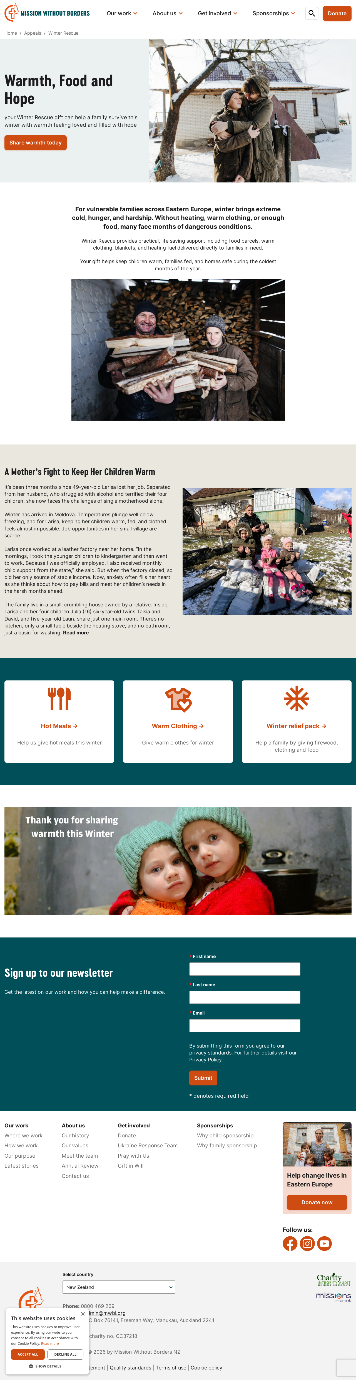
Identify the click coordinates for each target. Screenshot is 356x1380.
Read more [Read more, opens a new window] (50, 1343)
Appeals (32, 33)
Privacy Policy (205, 1060)
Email (197, 1013)
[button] (47, 1366)
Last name (202, 984)
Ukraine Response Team (148, 1145)
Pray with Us (133, 1156)
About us (73, 1125)
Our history (75, 1135)
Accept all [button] (28, 1354)
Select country (78, 1274)
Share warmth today (35, 142)
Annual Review (80, 1166)
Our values (75, 1145)
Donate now (317, 1202)
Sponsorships (215, 1125)
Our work (16, 1125)
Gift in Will (131, 1166)
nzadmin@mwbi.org (102, 1313)
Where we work (23, 1135)
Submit (203, 1078)
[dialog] (47, 1341)
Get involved (134, 1125)
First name (202, 956)
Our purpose (19, 1156)
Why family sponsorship (227, 1145)
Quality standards (130, 1368)
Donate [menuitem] (337, 13)
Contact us (75, 1176)
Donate (127, 1135)
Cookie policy (206, 1368)
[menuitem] (50, 13)
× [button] (83, 1314)
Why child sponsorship (225, 1135)
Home (10, 33)
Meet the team (80, 1156)
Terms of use (171, 1368)
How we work (21, 1145)
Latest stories (21, 1166)
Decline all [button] (65, 1354)
